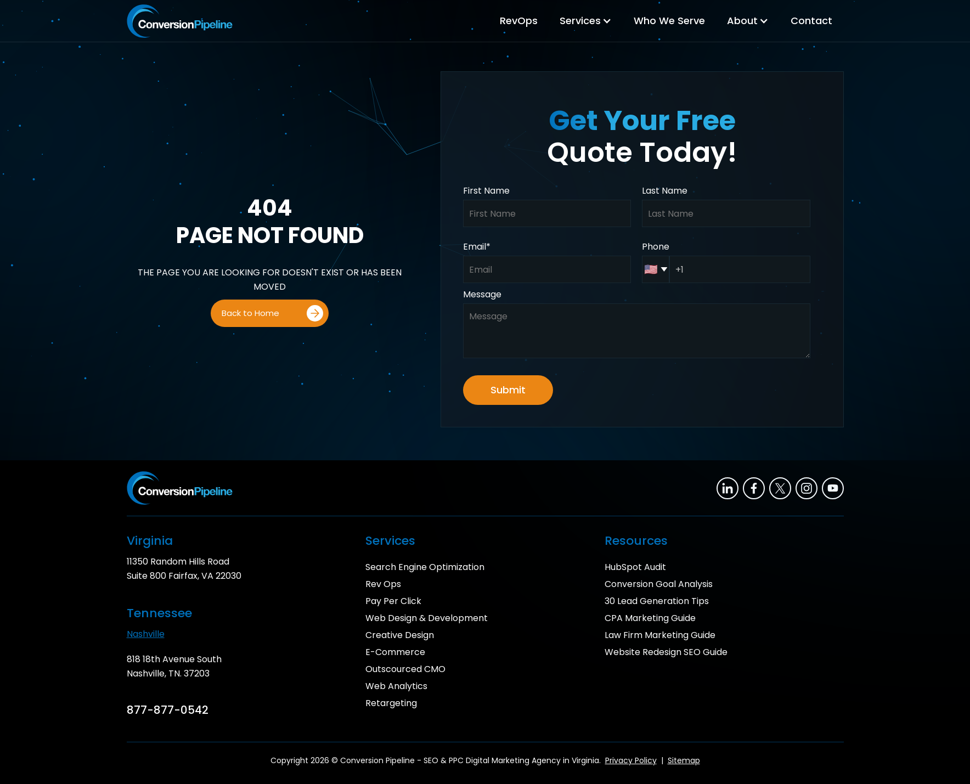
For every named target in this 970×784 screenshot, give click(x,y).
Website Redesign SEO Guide (666, 652)
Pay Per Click (393, 601)
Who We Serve (669, 20)
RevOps (519, 20)
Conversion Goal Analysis (659, 584)
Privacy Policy (631, 760)
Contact (811, 20)
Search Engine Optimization (424, 567)
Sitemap (684, 760)
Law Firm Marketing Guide (660, 635)
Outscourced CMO (405, 669)
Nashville (146, 634)
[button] (586, 21)
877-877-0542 (167, 710)
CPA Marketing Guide (650, 618)
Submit (508, 390)
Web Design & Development (426, 618)
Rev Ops (383, 584)
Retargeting (391, 703)
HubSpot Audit (635, 567)
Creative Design (399, 635)
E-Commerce (395, 652)
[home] (180, 21)
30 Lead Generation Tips (657, 601)
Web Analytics (396, 686)
